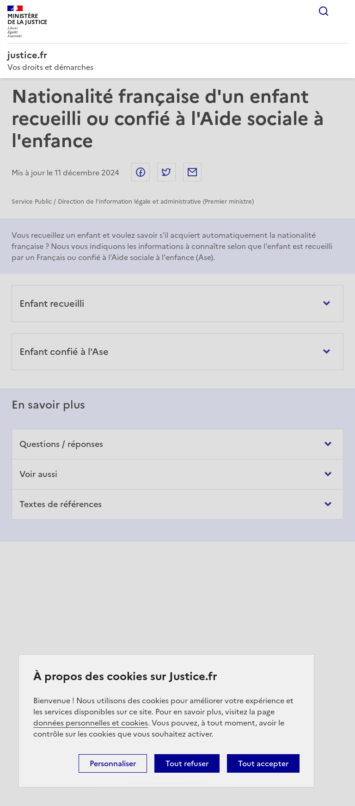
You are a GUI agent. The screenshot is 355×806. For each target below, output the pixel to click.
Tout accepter (263, 763)
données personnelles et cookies (90, 722)
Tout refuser (186, 763)
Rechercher (323, 11)
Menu (342, 11)
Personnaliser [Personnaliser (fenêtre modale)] (113, 763)
